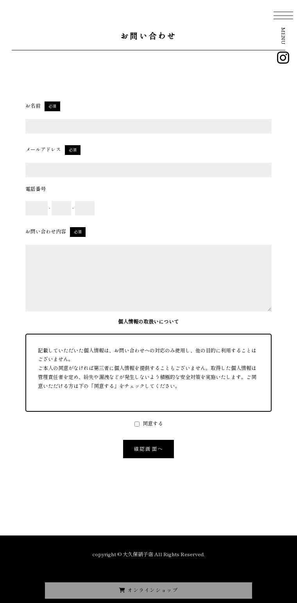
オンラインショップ (148, 590)
